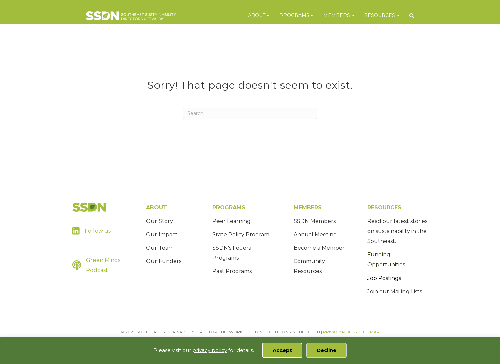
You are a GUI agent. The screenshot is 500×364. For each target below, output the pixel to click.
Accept (282, 350)
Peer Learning (231, 221)
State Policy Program (240, 234)
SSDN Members (315, 221)
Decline (326, 350)
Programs (301, 15)
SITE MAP (370, 332)
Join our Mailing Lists (394, 291)
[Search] (416, 16)
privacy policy (209, 350)
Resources (386, 15)
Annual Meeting (315, 234)
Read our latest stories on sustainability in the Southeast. (397, 231)
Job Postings (384, 278)
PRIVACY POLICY (340, 332)
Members (343, 15)
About (263, 15)
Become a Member (319, 248)
